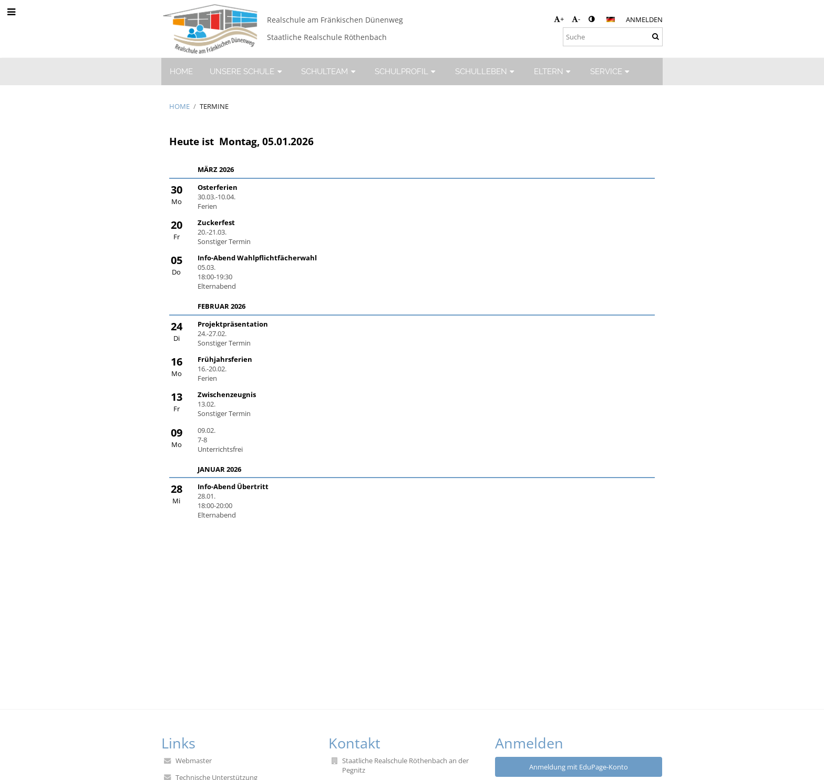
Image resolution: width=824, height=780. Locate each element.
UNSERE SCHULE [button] (247, 71)
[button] (611, 19)
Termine (214, 106)
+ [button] (559, 19)
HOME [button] (181, 71)
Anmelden (644, 19)
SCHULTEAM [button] (329, 71)
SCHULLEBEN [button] (486, 71)
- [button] (576, 19)
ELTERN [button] (553, 71)
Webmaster (194, 760)
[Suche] (613, 36)
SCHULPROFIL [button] (406, 71)
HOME (179, 106)
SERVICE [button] (611, 71)
